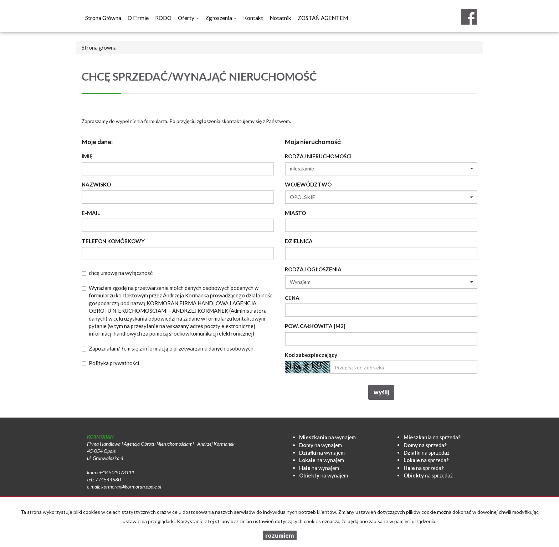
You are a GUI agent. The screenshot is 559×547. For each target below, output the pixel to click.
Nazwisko (96, 184)
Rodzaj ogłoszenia (313, 269)
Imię (87, 156)
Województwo (308, 184)
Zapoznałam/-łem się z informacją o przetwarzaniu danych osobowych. (172, 348)
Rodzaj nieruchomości (318, 156)
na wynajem (327, 437)
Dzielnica (299, 241)
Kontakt (253, 18)
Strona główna (103, 18)
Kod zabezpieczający (311, 355)
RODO (163, 18)
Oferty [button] (188, 18)
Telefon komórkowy (113, 241)
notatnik (280, 18)
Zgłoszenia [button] (221, 18)
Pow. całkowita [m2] (315, 326)
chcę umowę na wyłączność (121, 273)
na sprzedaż (432, 437)
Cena (292, 298)
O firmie (138, 18)
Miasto (295, 213)
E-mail (91, 213)
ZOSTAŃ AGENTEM (323, 18)
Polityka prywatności (114, 363)
